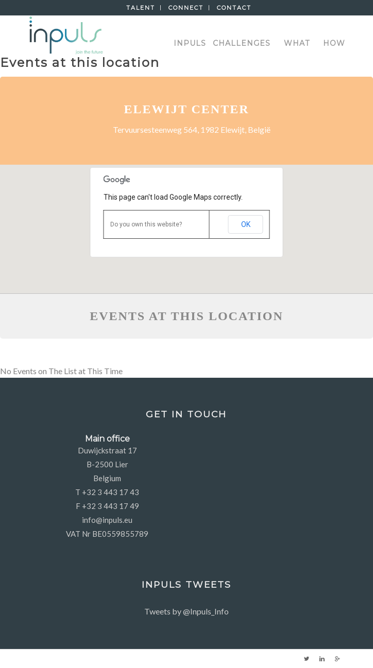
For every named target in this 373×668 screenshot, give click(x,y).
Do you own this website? (146, 224)
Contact (234, 7)
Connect (186, 7)
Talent (140, 7)
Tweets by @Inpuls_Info (186, 611)
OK (245, 224)
